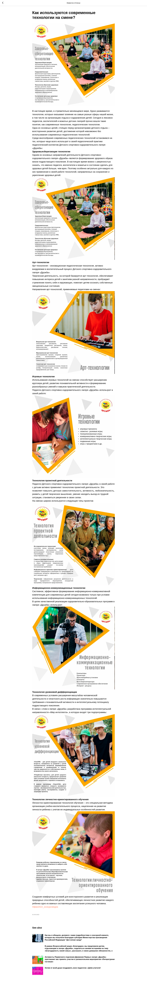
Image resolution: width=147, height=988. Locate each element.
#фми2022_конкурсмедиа (45, 907)
